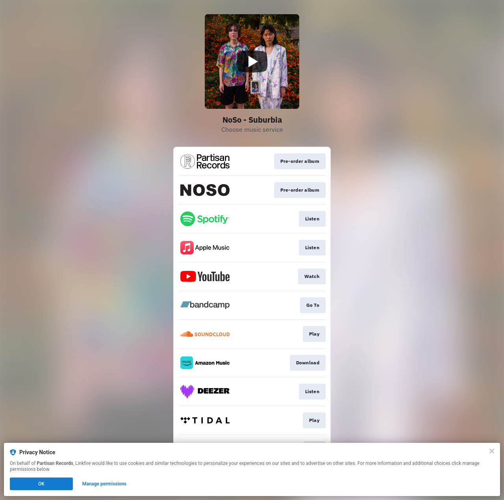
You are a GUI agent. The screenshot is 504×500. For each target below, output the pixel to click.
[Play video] (252, 61)
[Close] (491, 451)
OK (41, 484)
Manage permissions (104, 484)
